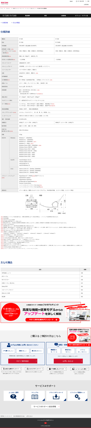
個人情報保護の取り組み (19, 416)
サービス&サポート (68, 12)
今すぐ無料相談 (22, 361)
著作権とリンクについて (6, 416)
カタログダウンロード (34, 369)
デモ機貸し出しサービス (56, 369)
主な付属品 (16, 22)
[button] (87, 1)
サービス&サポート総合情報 (45, 406)
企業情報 (86, 4)
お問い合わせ (83, 12)
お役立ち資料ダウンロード (11, 369)
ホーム (2, 8)
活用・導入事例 (37, 12)
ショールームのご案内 (79, 369)
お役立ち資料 (52, 12)
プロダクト (8, 8)
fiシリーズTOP (7, 12)
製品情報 (22, 12)
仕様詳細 (5, 22)
